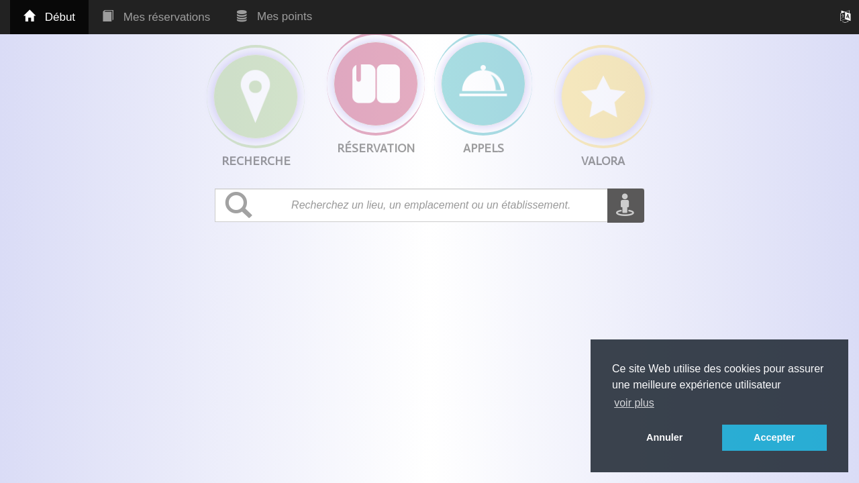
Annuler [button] (664, 437)
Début (49, 17)
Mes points (274, 16)
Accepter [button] (774, 437)
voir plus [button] (634, 403)
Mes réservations (156, 17)
